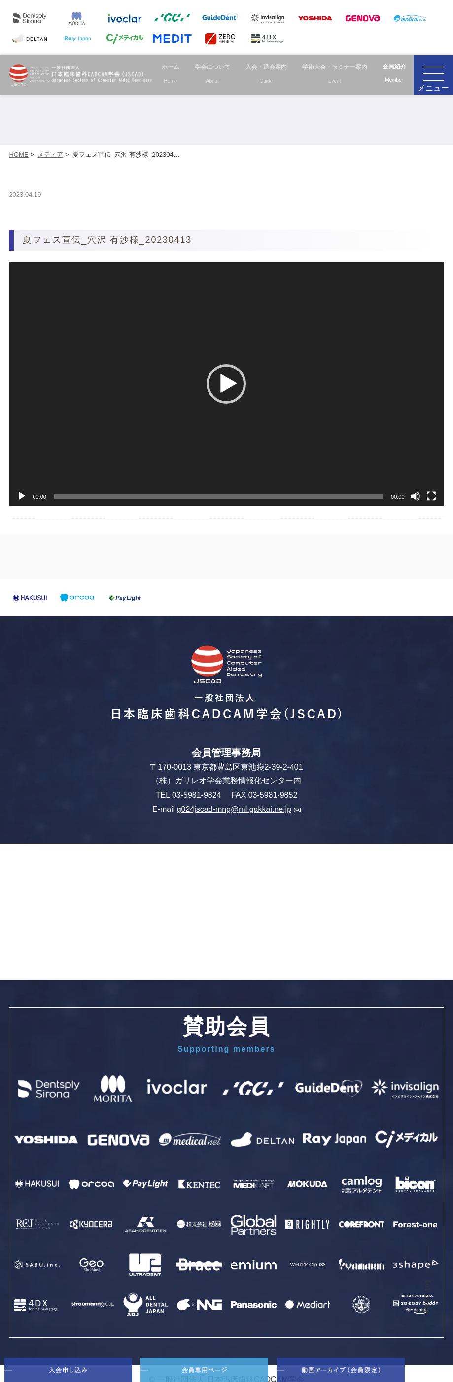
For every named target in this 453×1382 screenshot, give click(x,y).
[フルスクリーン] (431, 496)
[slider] (218, 496)
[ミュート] (415, 496)
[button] (226, 384)
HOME (18, 154)
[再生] (22, 496)
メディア (50, 154)
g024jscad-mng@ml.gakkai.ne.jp (239, 809)
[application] (226, 384)
